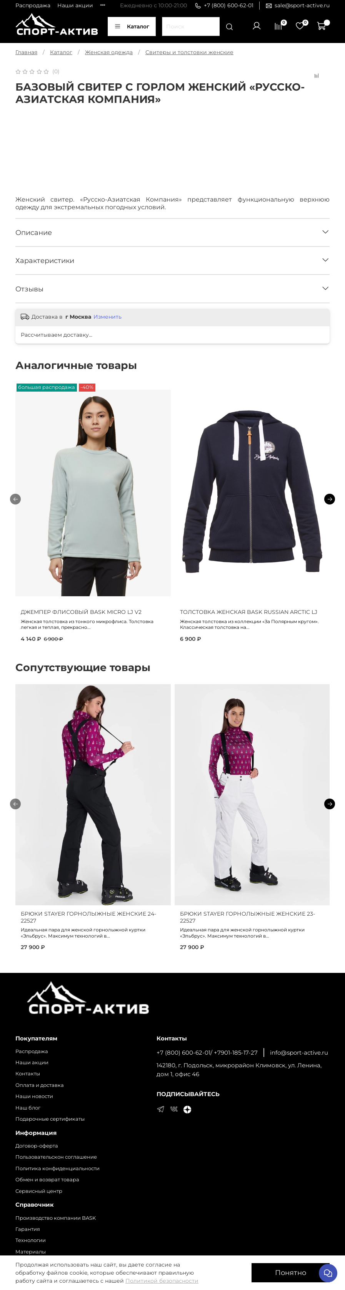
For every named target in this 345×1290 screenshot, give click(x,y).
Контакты (27, 1074)
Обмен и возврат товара (47, 1179)
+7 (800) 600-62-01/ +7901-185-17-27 (207, 1052)
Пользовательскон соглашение (56, 1157)
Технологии (30, 1240)
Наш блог (27, 1108)
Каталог (131, 26)
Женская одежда (109, 52)
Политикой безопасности (161, 1280)
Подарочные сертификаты (50, 1119)
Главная (26, 52)
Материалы (30, 1252)
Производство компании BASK (55, 1218)
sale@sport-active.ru (297, 5)
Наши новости (34, 1096)
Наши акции (75, 5)
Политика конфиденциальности (57, 1168)
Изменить (107, 316)
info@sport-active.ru (299, 1052)
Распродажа (32, 5)
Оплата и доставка (39, 1085)
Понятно (290, 1272)
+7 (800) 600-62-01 (224, 5)
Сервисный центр (38, 1191)
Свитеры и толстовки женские (189, 52)
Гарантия (27, 1229)
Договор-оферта (36, 1146)
